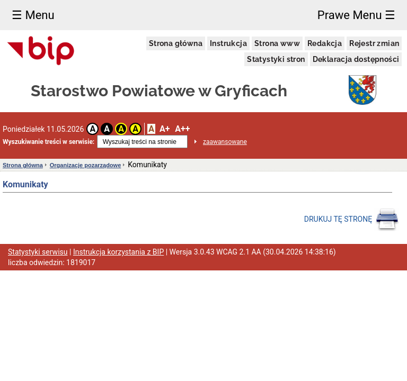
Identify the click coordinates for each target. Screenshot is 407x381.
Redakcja (324, 43)
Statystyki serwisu (38, 252)
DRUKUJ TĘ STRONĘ (351, 219)
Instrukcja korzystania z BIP (118, 252)
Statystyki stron (276, 59)
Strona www (277, 43)
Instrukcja (228, 43)
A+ (165, 129)
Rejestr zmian (374, 43)
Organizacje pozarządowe (85, 165)
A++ (182, 129)
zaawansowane (225, 142)
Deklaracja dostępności (356, 59)
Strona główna (175, 43)
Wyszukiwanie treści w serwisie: (48, 142)
